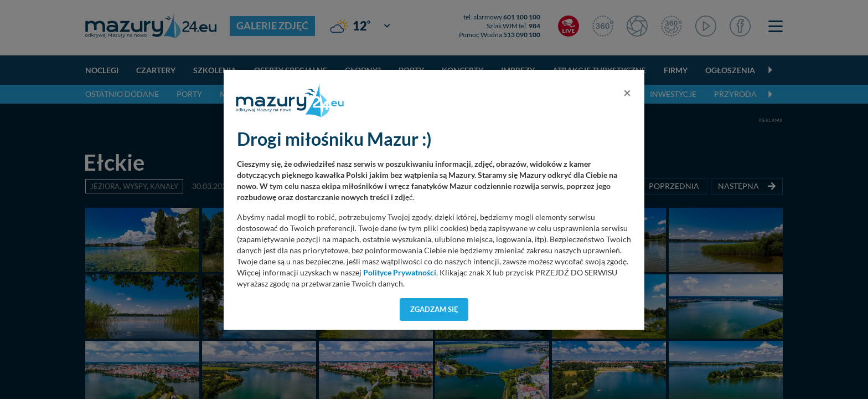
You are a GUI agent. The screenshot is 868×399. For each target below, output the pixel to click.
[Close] (627, 92)
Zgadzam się (434, 309)
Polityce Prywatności (399, 272)
